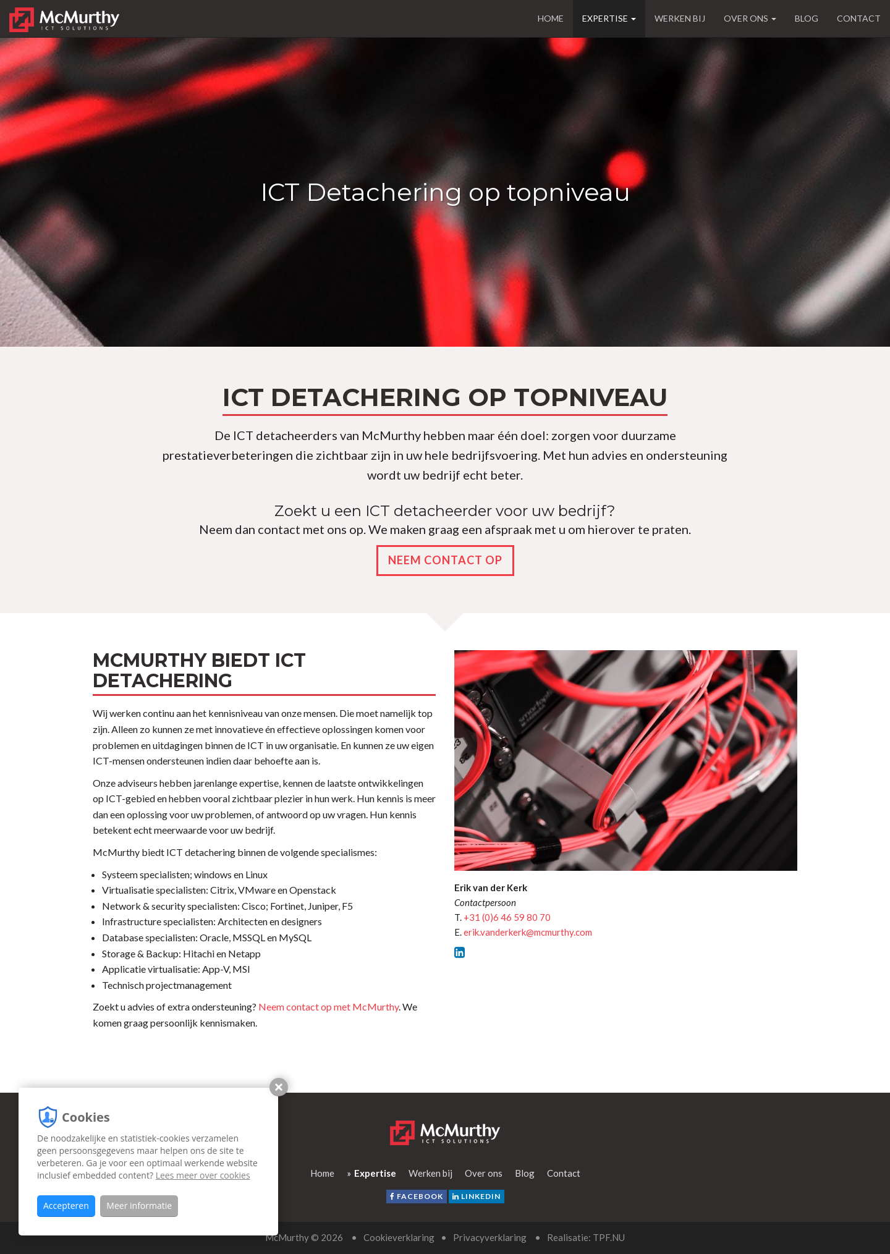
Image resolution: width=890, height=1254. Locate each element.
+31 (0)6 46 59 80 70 (507, 917)
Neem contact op (445, 560)
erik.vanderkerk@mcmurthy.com (528, 932)
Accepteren (66, 1205)
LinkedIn (476, 1196)
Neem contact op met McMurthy (328, 1006)
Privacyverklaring (490, 1237)
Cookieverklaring (398, 1237)
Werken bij (680, 18)
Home (551, 18)
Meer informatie (139, 1205)
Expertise (609, 18)
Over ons (750, 18)
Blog (806, 18)
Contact (859, 18)
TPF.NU (609, 1237)
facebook (416, 1196)
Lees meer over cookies (203, 1175)
